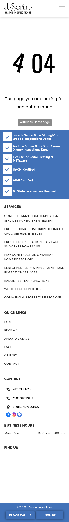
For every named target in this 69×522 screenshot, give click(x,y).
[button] (62, 8)
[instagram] (14, 415)
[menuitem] (34, 218)
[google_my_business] (19, 415)
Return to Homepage (34, 122)
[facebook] (8, 415)
